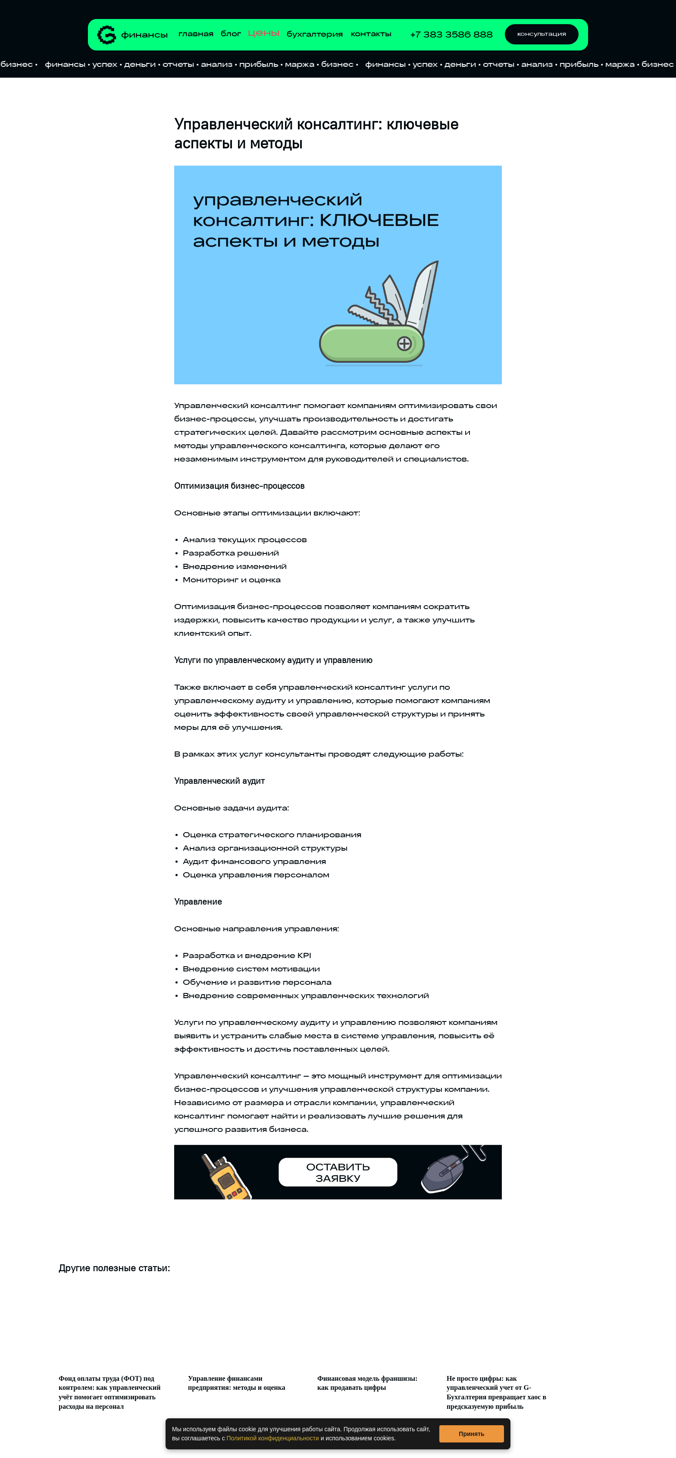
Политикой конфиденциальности (273, 1438)
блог (231, 34)
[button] (542, 34)
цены (263, 32)
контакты (371, 34)
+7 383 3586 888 (451, 34)
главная (195, 34)
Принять (471, 1433)
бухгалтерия (315, 34)
